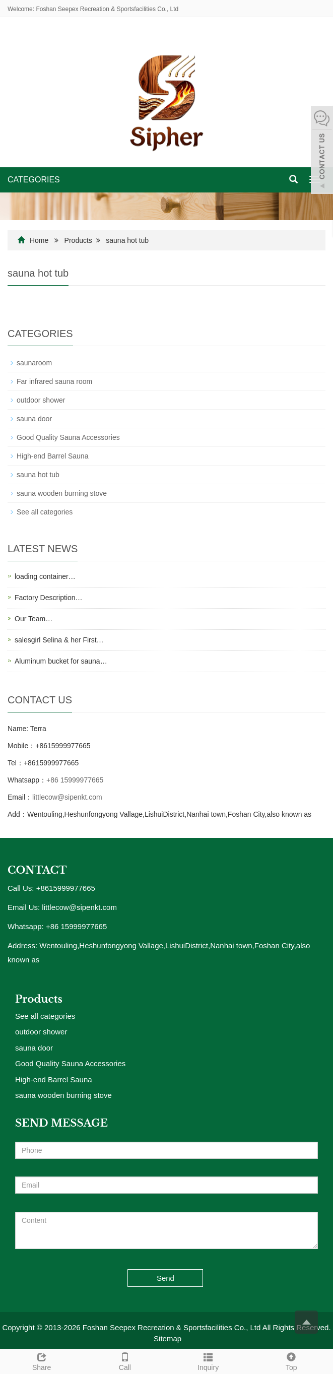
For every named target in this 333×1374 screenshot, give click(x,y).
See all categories (45, 512)
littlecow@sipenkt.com (67, 797)
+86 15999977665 (74, 780)
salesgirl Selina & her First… (59, 640)
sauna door (34, 419)
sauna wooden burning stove (62, 493)
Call (124, 1360)
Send (165, 1278)
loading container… (45, 576)
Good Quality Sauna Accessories (68, 437)
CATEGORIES (34, 179)
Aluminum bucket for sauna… (61, 661)
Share (41, 1360)
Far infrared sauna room (54, 381)
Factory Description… (49, 598)
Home (39, 240)
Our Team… (33, 619)
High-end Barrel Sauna (52, 456)
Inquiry (208, 1360)
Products (78, 240)
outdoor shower (41, 400)
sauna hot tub (127, 240)
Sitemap (167, 1338)
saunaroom (34, 363)
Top (291, 1360)
